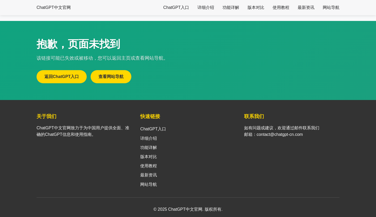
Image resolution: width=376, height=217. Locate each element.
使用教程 (281, 7)
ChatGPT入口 (176, 7)
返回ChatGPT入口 (61, 76)
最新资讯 (306, 7)
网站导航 (331, 7)
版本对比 (256, 7)
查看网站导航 (111, 76)
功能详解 (230, 7)
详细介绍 (205, 7)
